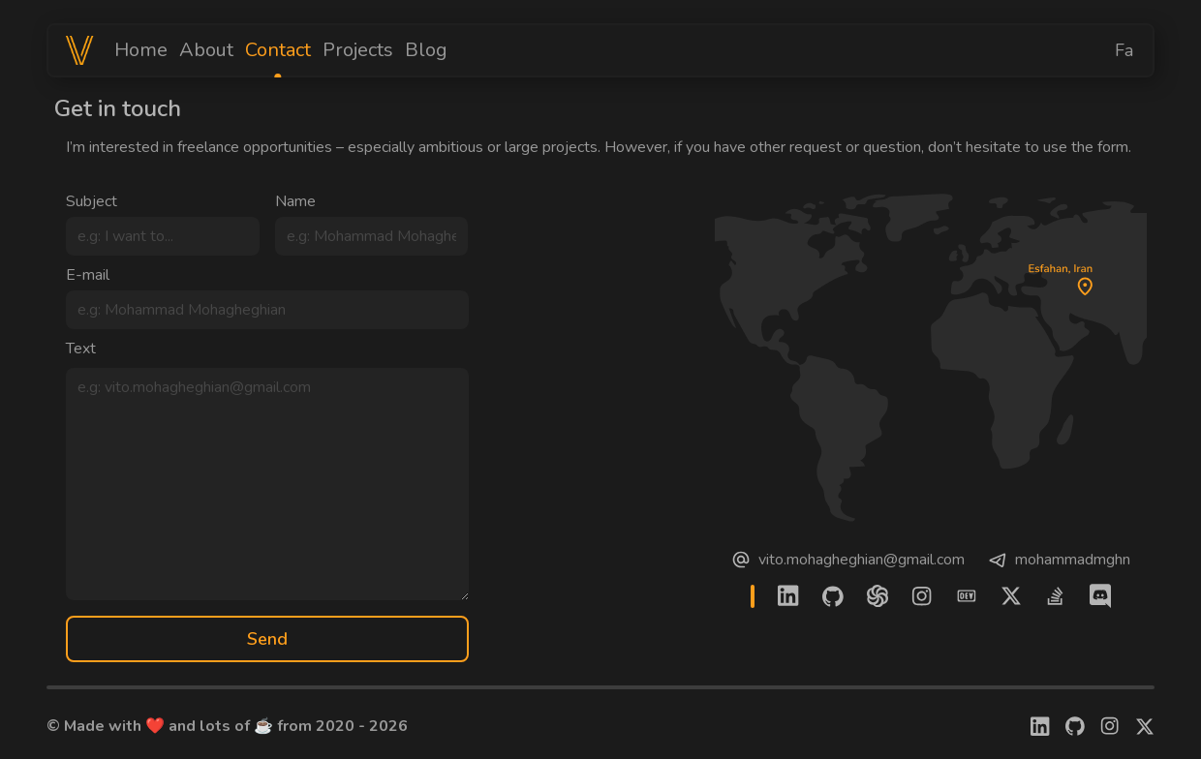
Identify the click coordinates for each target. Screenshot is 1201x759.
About (206, 50)
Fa (1124, 50)
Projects (358, 50)
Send (267, 639)
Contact (278, 50)
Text (81, 348)
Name (295, 201)
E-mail (87, 275)
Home (141, 50)
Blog (426, 50)
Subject (91, 201)
